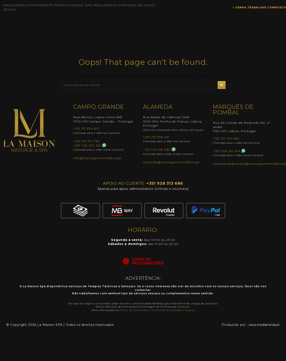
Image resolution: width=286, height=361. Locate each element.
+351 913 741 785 (86, 141)
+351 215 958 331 (156, 137)
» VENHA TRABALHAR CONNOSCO (255, 7)
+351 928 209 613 (87, 145)
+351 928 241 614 (226, 151)
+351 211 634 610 (86, 128)
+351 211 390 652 (226, 138)
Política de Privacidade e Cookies (173, 310)
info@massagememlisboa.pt (97, 158)
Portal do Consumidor (134, 310)
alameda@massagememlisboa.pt (171, 162)
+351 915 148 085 (156, 149)
